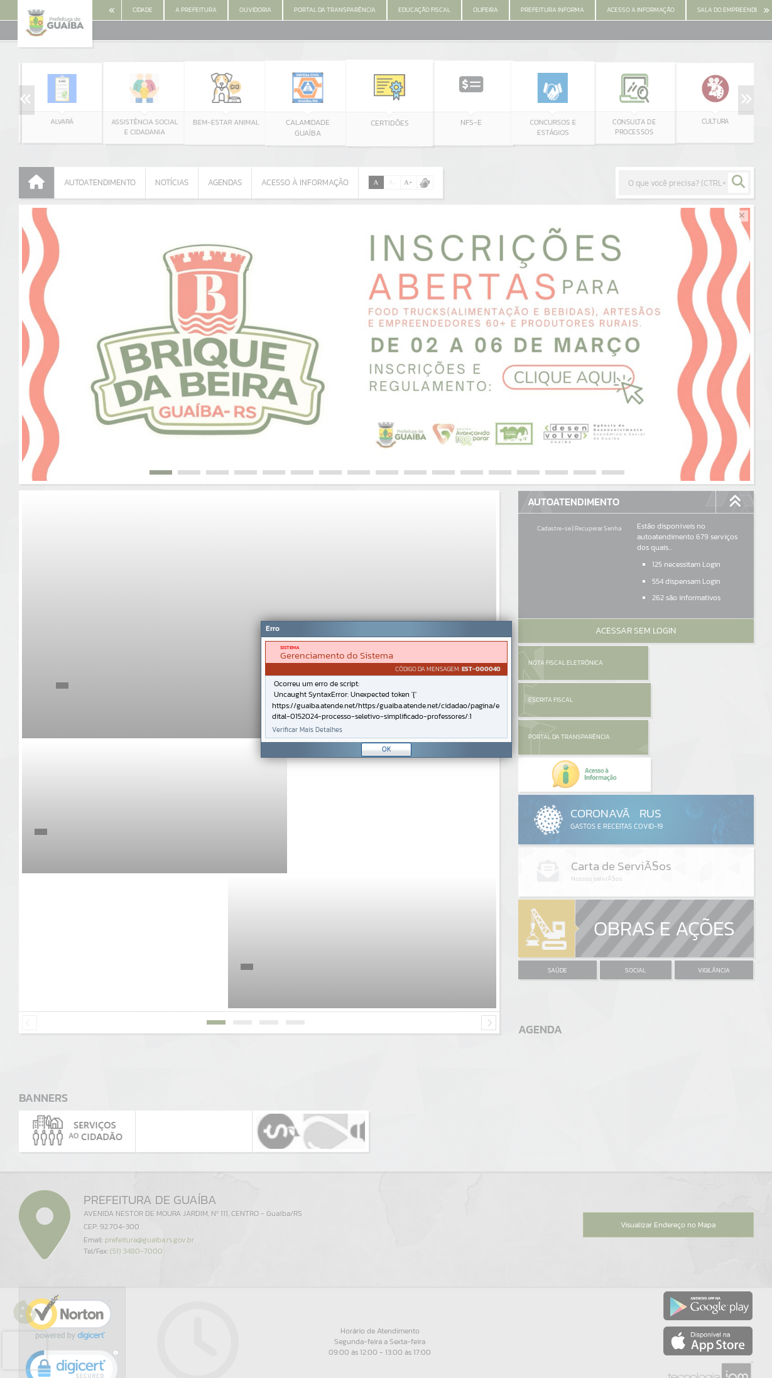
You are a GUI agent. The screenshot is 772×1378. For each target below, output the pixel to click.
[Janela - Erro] (386, 689)
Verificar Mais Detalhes (307, 730)
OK (386, 749)
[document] (386, 689)
